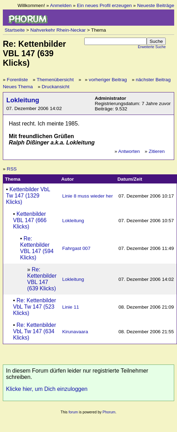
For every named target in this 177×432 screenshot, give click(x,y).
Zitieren (157, 151)
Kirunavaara (75, 331)
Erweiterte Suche (152, 47)
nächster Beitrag (153, 79)
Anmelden (61, 5)
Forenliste (17, 79)
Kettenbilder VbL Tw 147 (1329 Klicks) (28, 195)
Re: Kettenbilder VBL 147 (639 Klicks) (41, 278)
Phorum (109, 412)
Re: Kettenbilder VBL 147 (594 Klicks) (37, 248)
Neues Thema (18, 86)
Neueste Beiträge (155, 5)
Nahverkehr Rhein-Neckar (58, 30)
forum (73, 412)
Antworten (129, 151)
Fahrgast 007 (76, 248)
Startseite (15, 30)
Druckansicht (55, 86)
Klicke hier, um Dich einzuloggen (46, 389)
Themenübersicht (55, 79)
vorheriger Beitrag (108, 79)
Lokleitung (22, 100)
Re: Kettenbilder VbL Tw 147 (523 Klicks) (34, 306)
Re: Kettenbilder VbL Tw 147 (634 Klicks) (34, 331)
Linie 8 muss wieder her (87, 196)
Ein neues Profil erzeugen (104, 5)
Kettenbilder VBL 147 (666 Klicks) (30, 220)
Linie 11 (70, 307)
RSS (12, 169)
